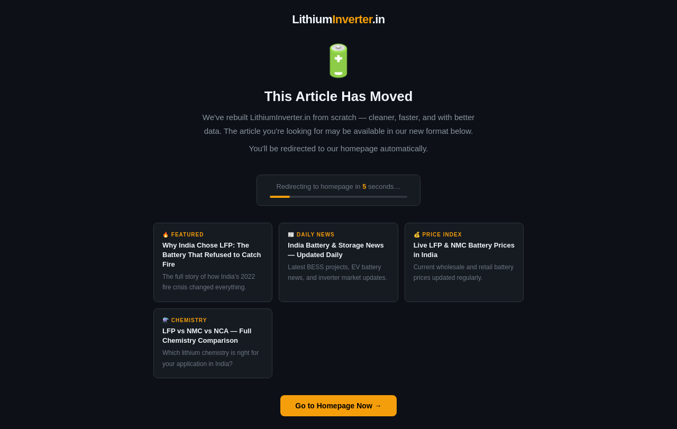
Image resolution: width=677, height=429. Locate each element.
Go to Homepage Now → (338, 405)
